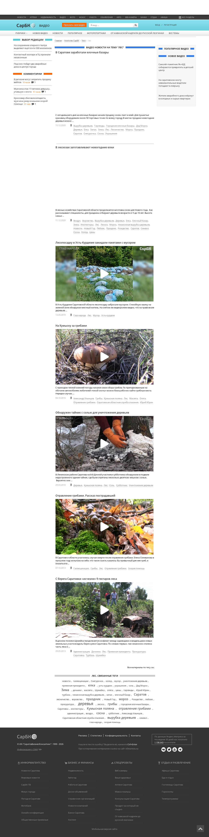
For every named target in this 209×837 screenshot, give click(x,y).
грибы (112, 704)
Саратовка (78, 655)
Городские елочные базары (120, 125)
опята (110, 690)
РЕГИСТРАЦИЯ (170, 25)
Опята (143, 398)
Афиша (164, 17)
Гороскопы (167, 791)
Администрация (81, 651)
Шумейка (100, 655)
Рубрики (22, 33)
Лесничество (117, 129)
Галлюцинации (81, 568)
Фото (72, 17)
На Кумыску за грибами (71, 325)
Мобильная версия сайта (104, 829)
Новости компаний (78, 805)
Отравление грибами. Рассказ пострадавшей (85, 495)
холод (109, 681)
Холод (84, 232)
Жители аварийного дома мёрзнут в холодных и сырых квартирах (176, 97)
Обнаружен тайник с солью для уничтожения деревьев (92, 412)
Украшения (111, 133)
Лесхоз (104, 224)
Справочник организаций (81, 798)
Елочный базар (140, 220)
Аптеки (33, 17)
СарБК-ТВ (26, 784)
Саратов (77, 133)
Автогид (72, 777)
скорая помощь (112, 722)
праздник (93, 699)
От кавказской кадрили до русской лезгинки (137, 33)
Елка (86, 129)
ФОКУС (82, 17)
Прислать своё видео (74, 24)
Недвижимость (48, 17)
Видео (63, 17)
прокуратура (67, 704)
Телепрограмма (170, 798)
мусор (117, 681)
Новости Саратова (30, 770)
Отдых (154, 17)
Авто (119, 17)
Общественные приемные (34, 819)
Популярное (75, 33)
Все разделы (186, 17)
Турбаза (90, 655)
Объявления (106, 17)
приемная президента (73, 685)
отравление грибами (135, 708)
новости (66, 681)
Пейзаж (100, 228)
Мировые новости (30, 777)
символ (143, 717)
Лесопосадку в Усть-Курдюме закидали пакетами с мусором (96, 242)
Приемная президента (119, 651)
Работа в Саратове (77, 784)
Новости (21, 17)
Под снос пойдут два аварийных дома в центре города (30, 65)
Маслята (133, 398)
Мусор (96, 315)
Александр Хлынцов (83, 398)
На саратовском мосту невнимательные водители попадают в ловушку (172, 82)
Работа (92, 17)
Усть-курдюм (108, 315)
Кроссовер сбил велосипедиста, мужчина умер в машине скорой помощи (31, 101)
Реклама (82, 735)
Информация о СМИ (27, 749)
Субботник (121, 485)
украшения (120, 685)
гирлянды (129, 690)
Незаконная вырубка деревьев (134, 224)
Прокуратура (138, 651)
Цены (92, 232)
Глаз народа (79, 315)
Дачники (95, 651)
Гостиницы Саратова (172, 784)
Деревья (77, 129)
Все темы (174, 33)
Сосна (100, 133)
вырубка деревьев (121, 717)
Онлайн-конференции (32, 812)
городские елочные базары (135, 704)
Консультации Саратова (127, 798)
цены (118, 690)
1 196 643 (158, 742)
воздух (89, 713)
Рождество (123, 228)
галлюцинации (80, 681)
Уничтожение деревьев (141, 485)
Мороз (129, 129)
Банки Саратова (76, 812)
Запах (93, 129)
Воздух (76, 220)
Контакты (136, 735)
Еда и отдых (168, 777)
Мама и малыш (123, 791)
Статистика (96, 735)
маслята (88, 690)
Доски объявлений (77, 791)
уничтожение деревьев (135, 681)
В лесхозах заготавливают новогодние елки (85, 147)
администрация (75, 713)
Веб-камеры (131, 17)
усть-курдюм (105, 685)
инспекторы (77, 708)
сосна (100, 713)
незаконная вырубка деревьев (88, 694)
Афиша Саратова (170, 770)
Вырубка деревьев (82, 125)
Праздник (139, 129)
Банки (144, 17)
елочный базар (122, 694)
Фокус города (28, 791)
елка (91, 685)
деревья (85, 703)
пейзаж (149, 699)
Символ (145, 228)
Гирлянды (99, 125)
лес (152, 667)
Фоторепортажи (96, 33)
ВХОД (157, 25)
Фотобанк (26, 805)
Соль (111, 485)
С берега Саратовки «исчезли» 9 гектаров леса (86, 579)
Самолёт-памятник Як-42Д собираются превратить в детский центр (176, 67)
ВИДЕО (44, 26)
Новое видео (40, 33)
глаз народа (95, 722)
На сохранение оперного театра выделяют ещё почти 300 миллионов (32, 47)
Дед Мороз (141, 125)
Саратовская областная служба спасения (117, 402)
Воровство (87, 220)
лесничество (62, 699)
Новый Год (89, 228)
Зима (101, 129)
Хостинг (72, 819)
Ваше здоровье (123, 777)
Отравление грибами (84, 402)
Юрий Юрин (146, 402)
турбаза (66, 694)
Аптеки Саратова (123, 784)
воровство (77, 699)
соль (131, 685)
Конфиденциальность (116, 735)
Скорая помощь (136, 568)
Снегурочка (90, 133)
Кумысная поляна (113, 398)
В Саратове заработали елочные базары (82, 52)
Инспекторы (87, 224)
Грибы (99, 398)
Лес (107, 129)
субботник (113, 713)
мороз (123, 699)
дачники (77, 690)
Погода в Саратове (30, 798)
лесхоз (100, 704)
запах (109, 694)
